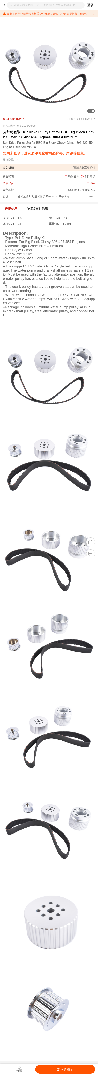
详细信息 (11, 208)
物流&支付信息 (37, 208)
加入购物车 (65, 1069)
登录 (90, 5)
